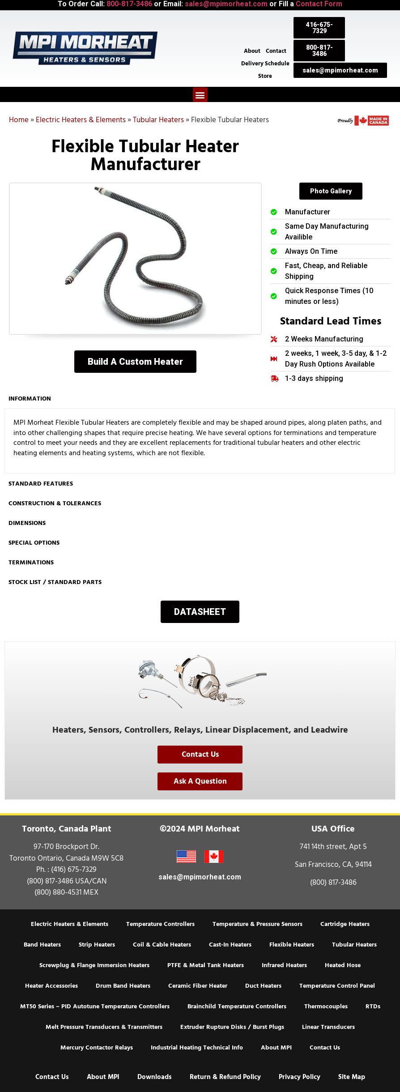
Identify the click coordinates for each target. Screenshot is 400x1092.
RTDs (373, 1006)
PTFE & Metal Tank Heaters (205, 965)
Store (265, 76)
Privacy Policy (299, 1077)
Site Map (351, 1077)
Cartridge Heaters (345, 924)
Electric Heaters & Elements (81, 120)
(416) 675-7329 (74, 869)
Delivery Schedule (265, 63)
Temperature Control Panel (337, 986)
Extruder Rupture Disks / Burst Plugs (232, 1027)
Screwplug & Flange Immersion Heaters (94, 965)
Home (19, 120)
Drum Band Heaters (123, 986)
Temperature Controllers (160, 924)
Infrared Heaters (284, 965)
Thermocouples (326, 1006)
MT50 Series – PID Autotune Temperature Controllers (95, 1006)
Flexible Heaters (291, 945)
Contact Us (325, 1048)
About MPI (276, 1048)
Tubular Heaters (158, 120)
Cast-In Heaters (230, 945)
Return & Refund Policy (225, 1077)
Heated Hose (343, 965)
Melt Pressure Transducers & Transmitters (104, 1027)
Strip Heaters (97, 945)
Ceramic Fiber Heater (197, 986)
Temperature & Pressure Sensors (257, 924)
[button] (200, 94)
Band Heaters (42, 945)
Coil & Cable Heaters (162, 945)
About (252, 51)
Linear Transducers (328, 1027)
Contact (276, 51)
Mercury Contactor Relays (96, 1048)
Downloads (154, 1077)
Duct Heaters (263, 986)
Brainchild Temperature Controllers (236, 1006)
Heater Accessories (51, 986)
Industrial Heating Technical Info (197, 1048)
